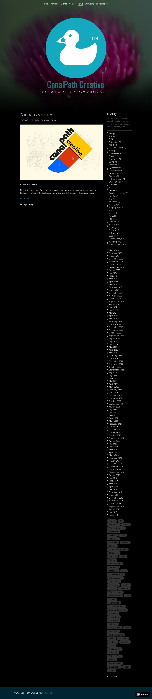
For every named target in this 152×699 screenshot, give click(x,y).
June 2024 (113, 310)
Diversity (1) (114, 176)
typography (114, 667)
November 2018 (116, 500)
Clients (64, 3)
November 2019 (116, 466)
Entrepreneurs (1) (117, 179)
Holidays (113, 613)
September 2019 (116, 472)
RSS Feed (113, 676)
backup (112, 535)
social (111, 645)
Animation (113, 524)
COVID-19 (113, 567)
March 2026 (114, 250)
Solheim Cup (114, 656)
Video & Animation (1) (118, 244)
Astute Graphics (116, 528)
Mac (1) (112, 210)
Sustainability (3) (116, 238)
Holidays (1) (114, 196)
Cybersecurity (115, 578)
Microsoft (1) (114, 213)
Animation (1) (115, 142)
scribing (112, 642)
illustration (114, 617)
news (111, 638)
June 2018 (113, 515)
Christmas (113, 553)
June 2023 (113, 344)
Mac (127, 627)
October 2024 (115, 298)
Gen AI (112, 599)
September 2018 (116, 506)
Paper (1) (113, 219)
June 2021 (113, 412)
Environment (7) (116, 182)
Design (54, 120)
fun (127, 595)
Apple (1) (113, 145)
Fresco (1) (113, 184)
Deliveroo (113, 585)
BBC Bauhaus (26, 198)
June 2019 (113, 480)
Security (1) (114, 230)
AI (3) (111, 139)
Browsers (113, 538)
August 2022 (114, 372)
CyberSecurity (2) (116, 167)
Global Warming (116, 606)
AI (121, 521)
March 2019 (114, 489)
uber (127, 667)
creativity (113, 570)
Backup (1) (113, 150)
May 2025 (113, 278)
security (124, 642)
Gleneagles (114, 603)
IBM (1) (112, 199)
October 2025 (115, 264)
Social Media (114, 649)
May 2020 (113, 449)
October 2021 (115, 401)
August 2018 (114, 509)
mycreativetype (116, 635)
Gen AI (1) (113, 190)
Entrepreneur (115, 592)
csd (124, 570)
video (111, 670)
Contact (72, 3)
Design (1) (113, 133)
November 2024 (116, 295)
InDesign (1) (114, 204)
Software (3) (114, 233)
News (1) (112, 216)
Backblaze (113, 531)
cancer (125, 542)
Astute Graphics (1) (117, 147)
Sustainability (102, 3)
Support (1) (114, 236)
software (113, 652)
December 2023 (116, 327)
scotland (123, 638)
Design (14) (114, 173)
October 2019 (115, 469)
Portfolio (54, 3)
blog (123, 535)
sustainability (115, 663)
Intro (46, 3)
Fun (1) (112, 187)
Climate (112, 556)
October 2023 (115, 332)
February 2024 (115, 321)
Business (45, 120)
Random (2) (114, 221)
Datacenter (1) (115, 170)
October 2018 (115, 503)
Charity (112, 546)
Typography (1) (115, 241)
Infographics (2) (116, 207)
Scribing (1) (114, 227)
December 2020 (116, 429)
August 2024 (114, 304)
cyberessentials (116, 574)
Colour (112, 560)
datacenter (114, 581)
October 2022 (115, 367)
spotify (112, 659)
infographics (114, 627)
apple (126, 524)
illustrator (113, 620)
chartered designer (117, 549)
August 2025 (114, 270)
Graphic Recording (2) (118, 193)
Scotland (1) (114, 224)
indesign (113, 624)
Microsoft (113, 631)
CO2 (123, 556)
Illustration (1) (115, 201)
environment (115, 595)
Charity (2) (113, 156)
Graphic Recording (117, 610)
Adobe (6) (113, 136)
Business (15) (115, 153)
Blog (81, 3)
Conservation (115, 563)
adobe (112, 521)
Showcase (89, 3)
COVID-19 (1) (114, 162)
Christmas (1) (115, 159)
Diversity (124, 588)
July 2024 (113, 307)
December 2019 (116, 463)
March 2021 (114, 421)
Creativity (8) (114, 164)
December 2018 (116, 498)
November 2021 (116, 398)
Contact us (47, 693)
